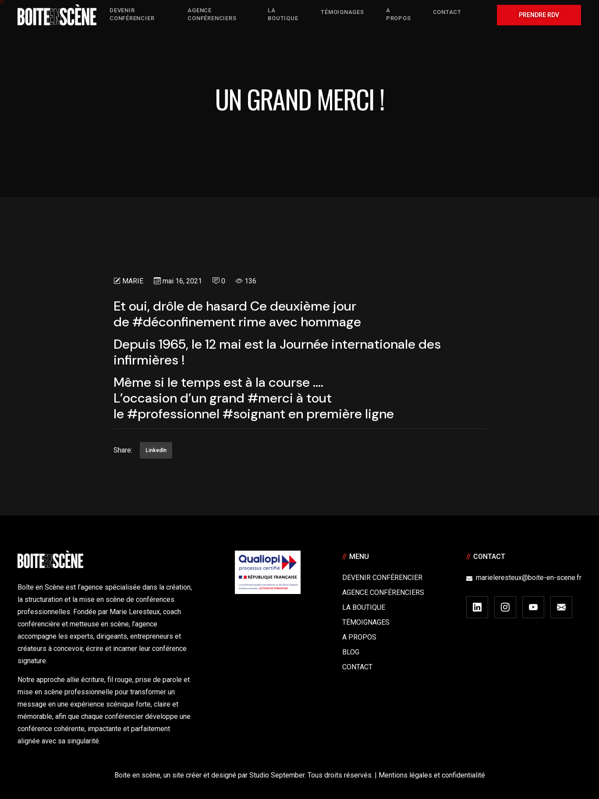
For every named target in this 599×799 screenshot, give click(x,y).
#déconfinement (183, 321)
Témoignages (366, 622)
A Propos (359, 637)
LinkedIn (156, 450)
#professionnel (173, 413)
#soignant (254, 413)
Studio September (277, 775)
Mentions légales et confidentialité (432, 775)
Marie (132, 281)
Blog (350, 652)
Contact (357, 667)
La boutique (363, 607)
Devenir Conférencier (382, 577)
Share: (122, 450)
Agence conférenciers (383, 592)
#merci (270, 398)
